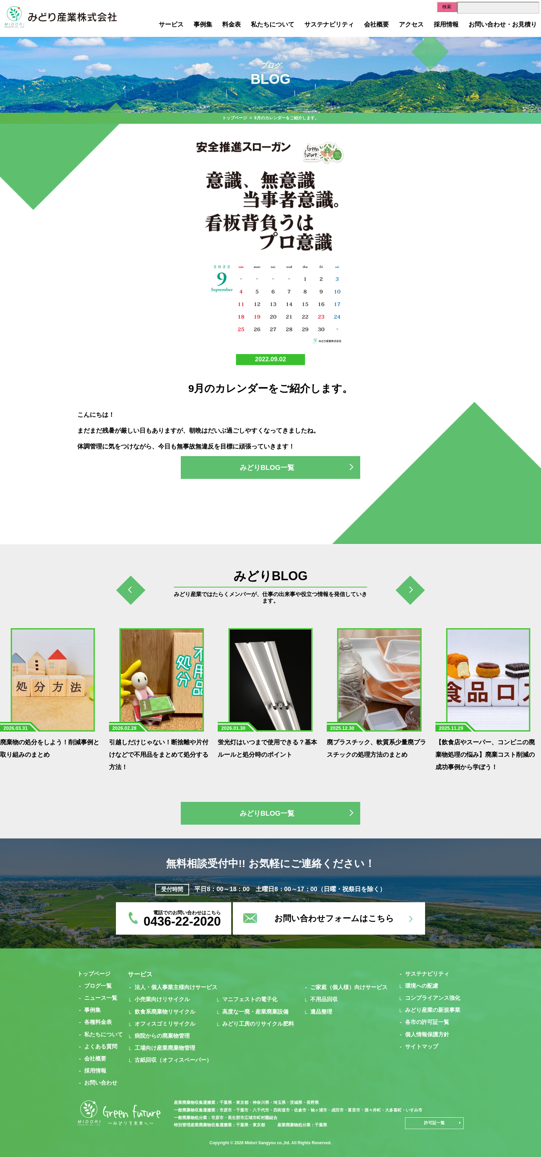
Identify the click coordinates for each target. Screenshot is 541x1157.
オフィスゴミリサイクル (165, 1024)
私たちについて (272, 24)
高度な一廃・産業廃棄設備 (255, 1012)
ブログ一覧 (98, 986)
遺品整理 (321, 1012)
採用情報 (446, 24)
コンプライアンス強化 (432, 998)
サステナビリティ (329, 24)
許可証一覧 (434, 1122)
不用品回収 (324, 999)
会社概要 (376, 24)
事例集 (203, 24)
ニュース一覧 (100, 998)
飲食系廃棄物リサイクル (165, 1012)
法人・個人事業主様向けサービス (176, 987)
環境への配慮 (421, 986)
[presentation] (130, 592)
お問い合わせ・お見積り (503, 24)
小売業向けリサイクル (162, 999)
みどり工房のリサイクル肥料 (258, 1024)
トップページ (234, 117)
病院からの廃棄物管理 (162, 1036)
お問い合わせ (100, 1083)
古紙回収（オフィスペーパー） (173, 1060)
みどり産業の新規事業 (432, 1010)
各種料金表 (98, 1022)
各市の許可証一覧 (427, 1022)
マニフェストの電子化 (249, 999)
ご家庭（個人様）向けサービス (348, 987)
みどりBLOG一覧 (267, 467)
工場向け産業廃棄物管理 (165, 1048)
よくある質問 (100, 1046)
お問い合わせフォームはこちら (334, 918)
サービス (171, 24)
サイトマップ (421, 1046)
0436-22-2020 (182, 921)
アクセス (411, 24)
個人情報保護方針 (427, 1034)
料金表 (231, 24)
